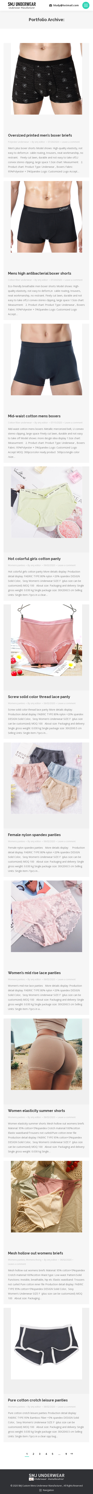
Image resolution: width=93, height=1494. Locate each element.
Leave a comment (71, 141)
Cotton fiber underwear (20, 279)
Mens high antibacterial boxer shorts (39, 273)
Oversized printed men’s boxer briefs (40, 135)
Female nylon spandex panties (34, 835)
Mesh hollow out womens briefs (35, 1253)
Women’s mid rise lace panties (34, 973)
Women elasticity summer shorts (36, 1111)
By (38, 141)
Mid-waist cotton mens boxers (34, 416)
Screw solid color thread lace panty (39, 697)
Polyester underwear (18, 141)
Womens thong (33, 1259)
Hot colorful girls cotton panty (34, 559)
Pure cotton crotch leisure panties (38, 1400)
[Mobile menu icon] (85, 5)
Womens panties (16, 565)
